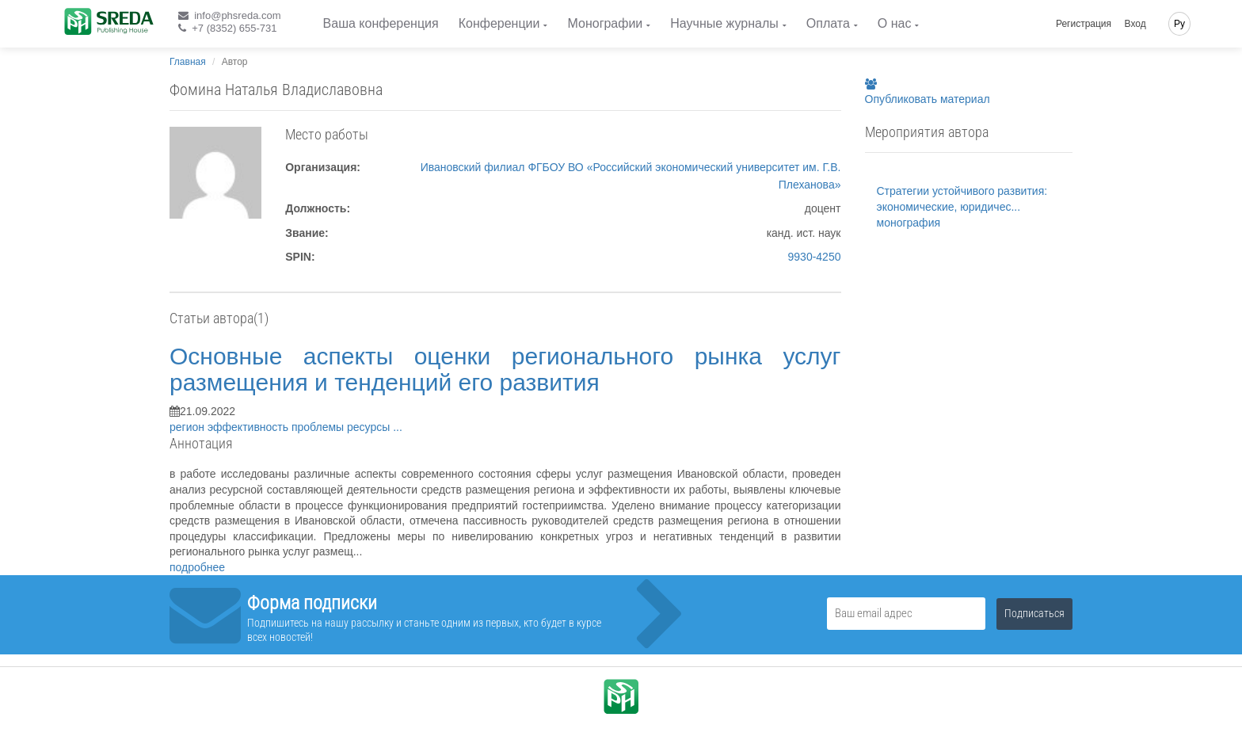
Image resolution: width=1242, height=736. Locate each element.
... (397, 427)
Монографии (604, 23)
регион (189, 427)
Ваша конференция (381, 23)
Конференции (499, 23)
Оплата (828, 23)
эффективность (249, 427)
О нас (895, 23)
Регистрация (1083, 23)
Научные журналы (724, 23)
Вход (1135, 23)
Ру (1179, 23)
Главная (188, 61)
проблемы (319, 427)
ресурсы (370, 427)
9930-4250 (814, 256)
